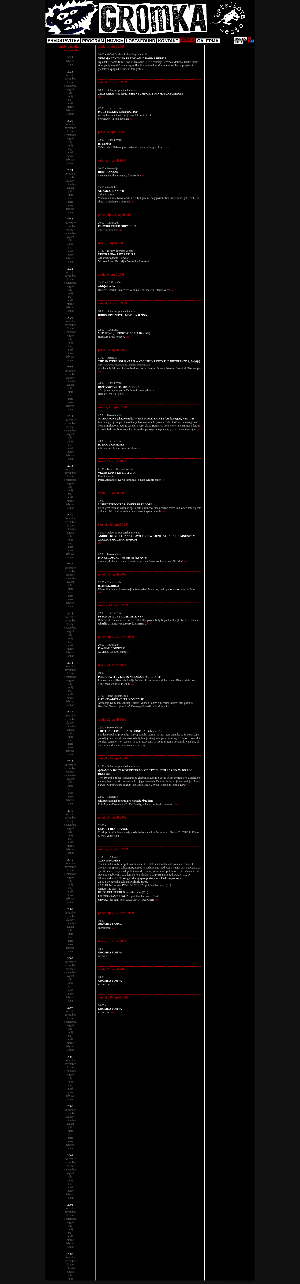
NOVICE (115, 40)
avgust (70, 89)
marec (70, 106)
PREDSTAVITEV (63, 40)
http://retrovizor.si (108, 229)
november (70, 78)
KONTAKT (168, 40)
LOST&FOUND (140, 40)
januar (70, 64)
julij (70, 92)
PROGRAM (93, 40)
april (70, 103)
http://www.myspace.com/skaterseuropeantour (124, 364)
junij (70, 96)
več (146, 69)
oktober (70, 82)
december (70, 75)
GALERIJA (207, 40)
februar (70, 61)
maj (70, 99)
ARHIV (187, 40)
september (70, 85)
